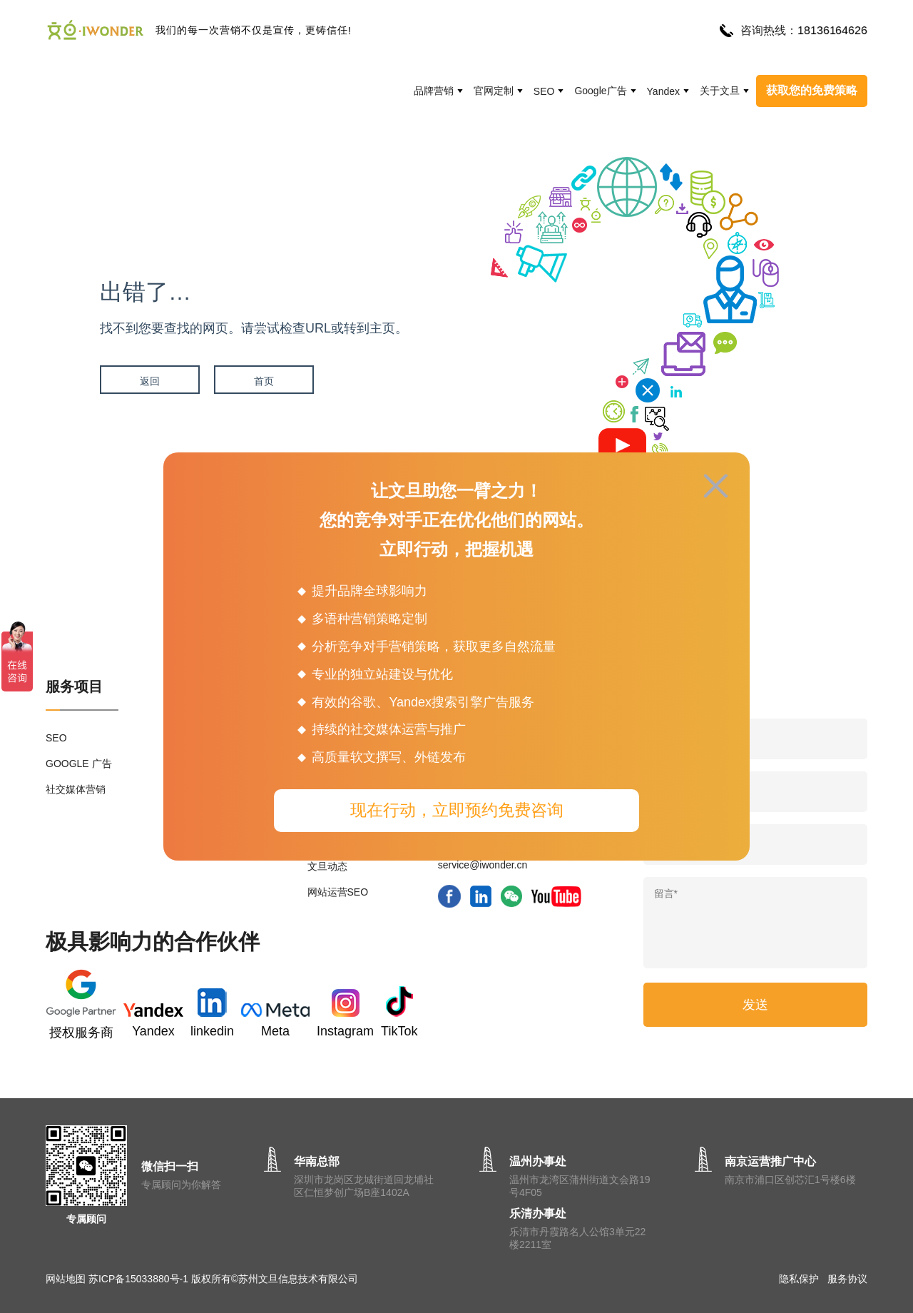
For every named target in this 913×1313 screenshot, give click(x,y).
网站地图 (66, 1278)
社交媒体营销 (76, 789)
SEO (544, 91)
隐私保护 (799, 1278)
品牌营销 (434, 90)
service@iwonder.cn (483, 865)
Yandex (663, 91)
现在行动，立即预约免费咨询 (456, 810)
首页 (264, 381)
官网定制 (494, 90)
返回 (150, 381)
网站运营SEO (338, 892)
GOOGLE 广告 (79, 763)
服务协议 (847, 1278)
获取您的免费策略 (811, 90)
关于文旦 (720, 90)
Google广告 (600, 90)
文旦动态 (327, 866)
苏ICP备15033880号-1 (138, 1278)
